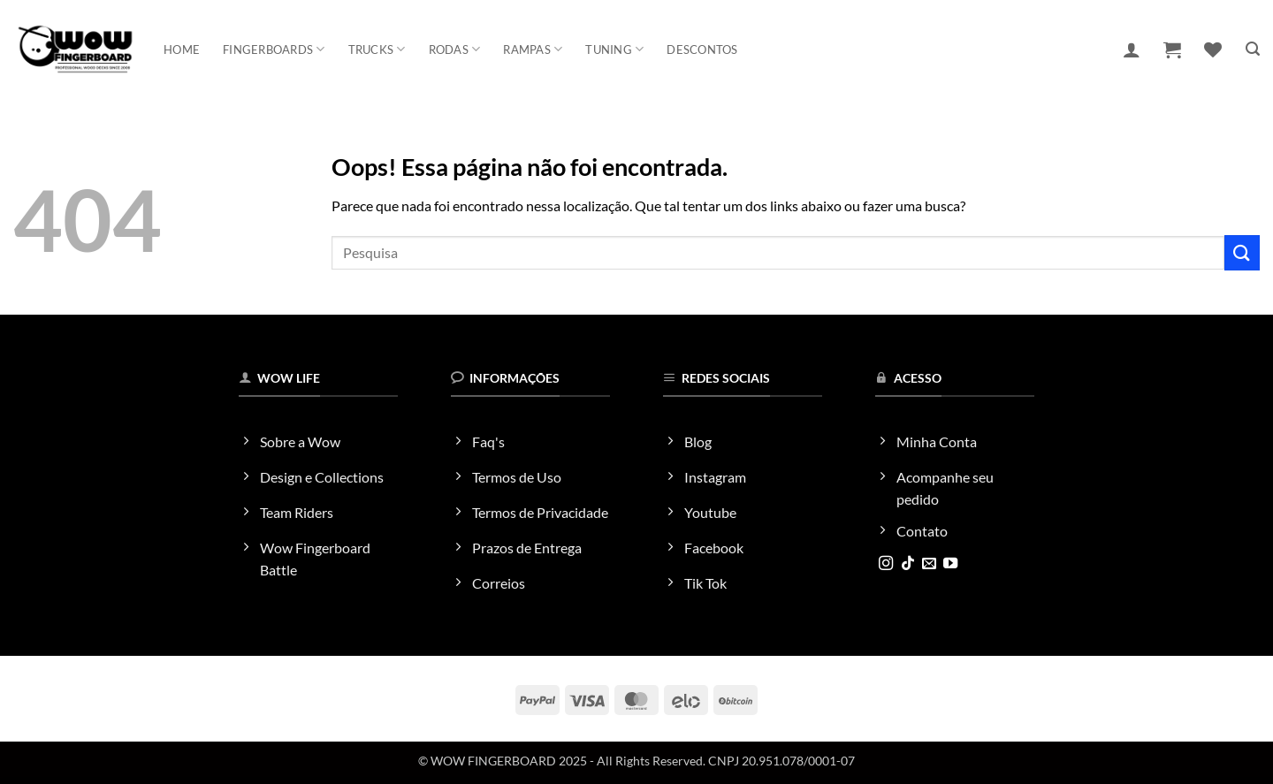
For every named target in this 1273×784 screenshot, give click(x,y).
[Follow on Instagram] (886, 564)
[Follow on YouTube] (950, 564)
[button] (1131, 49)
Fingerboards (274, 49)
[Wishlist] (1213, 49)
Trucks (377, 49)
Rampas (532, 49)
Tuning (614, 49)
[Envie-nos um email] (929, 564)
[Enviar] (1242, 252)
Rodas (455, 49)
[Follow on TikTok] (908, 564)
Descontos (702, 49)
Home (182, 49)
